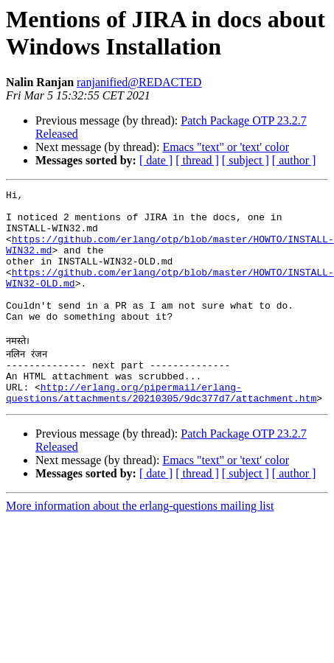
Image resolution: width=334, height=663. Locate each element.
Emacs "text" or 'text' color (225, 147)
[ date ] (156, 160)
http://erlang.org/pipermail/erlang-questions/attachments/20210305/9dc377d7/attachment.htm (161, 428)
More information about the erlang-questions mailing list (140, 543)
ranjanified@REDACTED (139, 82)
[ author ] (294, 160)
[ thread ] (197, 160)
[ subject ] (245, 160)
